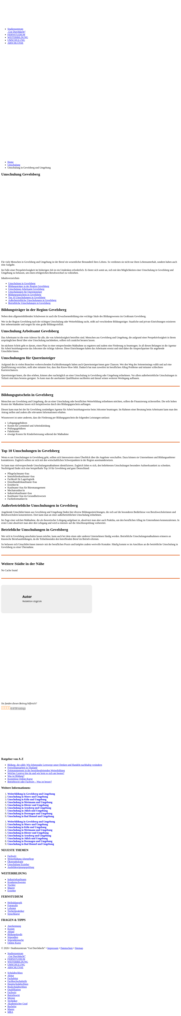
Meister (11, 998)
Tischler (11, 885)
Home (10, 162)
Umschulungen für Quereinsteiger (25, 292)
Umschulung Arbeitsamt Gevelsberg (26, 289)
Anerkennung (14, 926)
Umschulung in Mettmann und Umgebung (29, 802)
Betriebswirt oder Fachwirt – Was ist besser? (29, 781)
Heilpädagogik (14, 902)
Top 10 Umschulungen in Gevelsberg (26, 297)
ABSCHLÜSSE (15, 43)
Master (10, 1009)
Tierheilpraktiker (15, 911)
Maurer (11, 887)
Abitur (10, 975)
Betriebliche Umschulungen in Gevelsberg (29, 303)
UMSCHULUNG (16, 40)
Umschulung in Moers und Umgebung (27, 796)
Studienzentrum (93, 30)
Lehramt (11, 908)
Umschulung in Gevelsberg (21, 283)
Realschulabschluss (17, 986)
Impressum (52, 948)
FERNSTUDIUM (16, 34)
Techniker (12, 1000)
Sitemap (79, 948)
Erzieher (11, 890)
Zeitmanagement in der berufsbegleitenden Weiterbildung (36, 770)
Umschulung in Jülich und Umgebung (27, 810)
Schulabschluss (15, 972)
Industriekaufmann (16, 879)
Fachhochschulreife (17, 981)
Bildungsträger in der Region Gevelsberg (28, 286)
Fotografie (12, 905)
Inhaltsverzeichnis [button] (10, 278)
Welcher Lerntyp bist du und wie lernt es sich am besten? (35, 773)
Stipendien (12, 937)
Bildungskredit (14, 934)
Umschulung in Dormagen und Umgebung (29, 813)
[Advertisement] (90, 93)
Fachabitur (12, 978)
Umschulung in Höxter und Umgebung (28, 805)
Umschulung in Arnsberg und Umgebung (29, 808)
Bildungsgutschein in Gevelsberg (24, 294)
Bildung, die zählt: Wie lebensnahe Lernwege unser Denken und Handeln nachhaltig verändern (54, 765)
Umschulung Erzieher (18, 864)
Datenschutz (66, 948)
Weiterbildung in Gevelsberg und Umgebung (31, 794)
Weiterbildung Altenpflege (20, 858)
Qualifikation (14, 989)
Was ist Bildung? (15, 776)
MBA (10, 1012)
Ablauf (10, 931)
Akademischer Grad (17, 1003)
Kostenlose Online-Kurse (20, 779)
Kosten (10, 928)
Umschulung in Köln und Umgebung (26, 799)
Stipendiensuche (15, 940)
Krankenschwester (16, 882)
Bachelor (11, 1006)
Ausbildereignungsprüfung (20, 867)
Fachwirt (11, 856)
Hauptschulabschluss (17, 984)
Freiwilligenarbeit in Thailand (22, 767)
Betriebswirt (13, 995)
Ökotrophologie (15, 861)
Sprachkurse (13, 914)
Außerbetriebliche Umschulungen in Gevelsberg (32, 300)
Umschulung (13, 164)
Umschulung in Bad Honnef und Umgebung (30, 816)
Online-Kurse (14, 943)
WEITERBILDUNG (17, 37)
